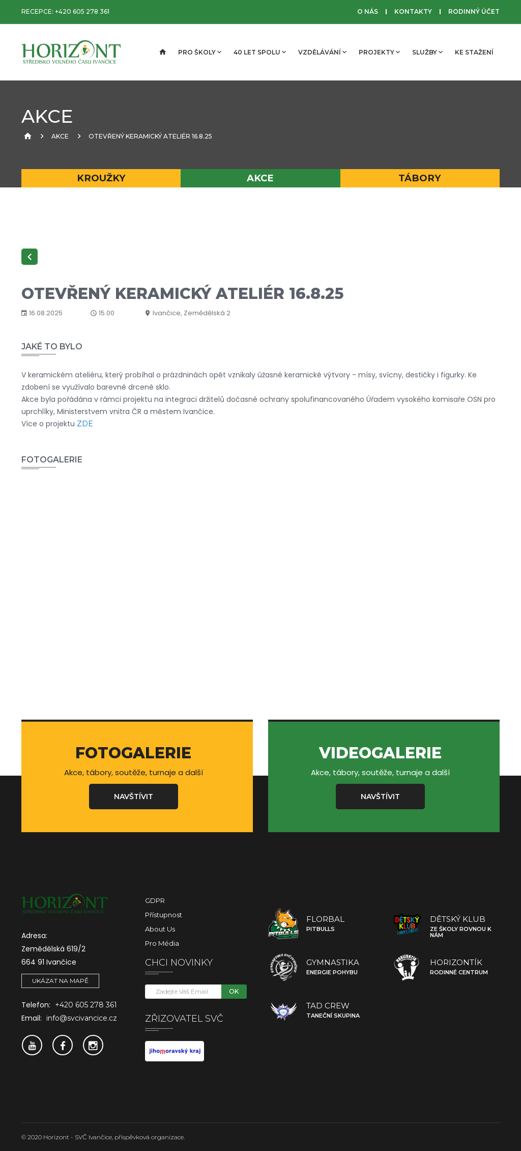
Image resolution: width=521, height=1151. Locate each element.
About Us (160, 929)
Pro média (162, 943)
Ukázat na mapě (60, 980)
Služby (427, 52)
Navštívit (133, 796)
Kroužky (101, 178)
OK (234, 991)
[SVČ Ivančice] (72, 52)
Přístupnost (163, 915)
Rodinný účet (474, 11)
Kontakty (413, 11)
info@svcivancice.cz (81, 1018)
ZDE (85, 423)
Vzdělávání (322, 52)
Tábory (419, 178)
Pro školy (199, 52)
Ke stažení (474, 52)
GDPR (155, 900)
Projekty (379, 52)
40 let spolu (260, 52)
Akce (60, 136)
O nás (367, 11)
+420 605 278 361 (82, 11)
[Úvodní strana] (162, 52)
